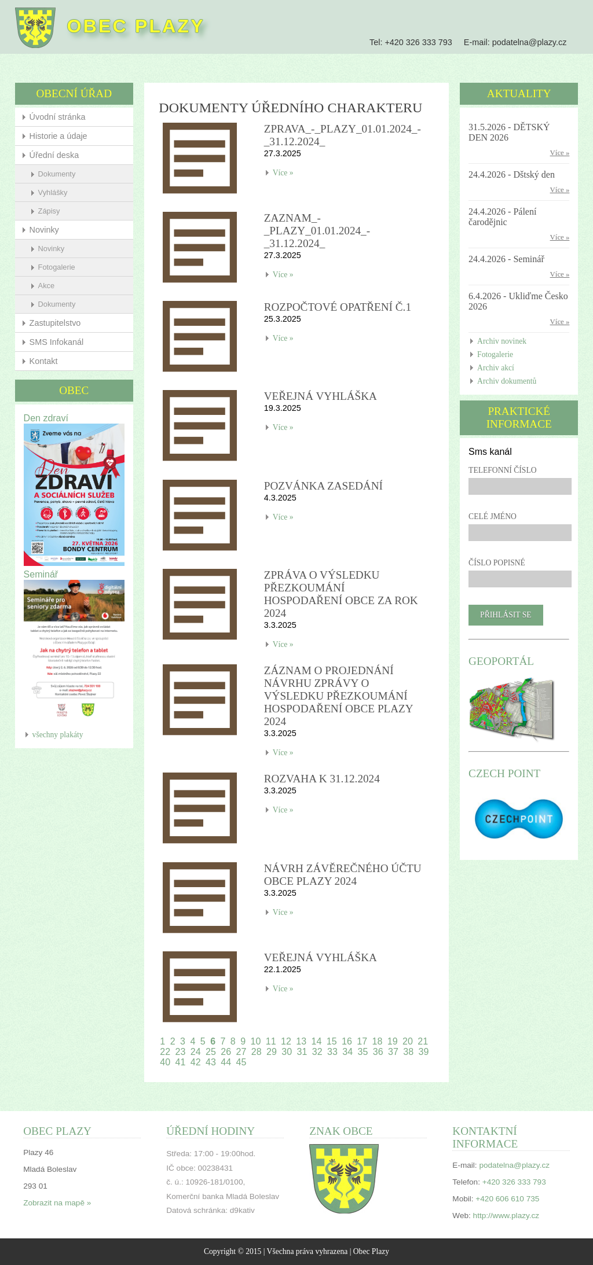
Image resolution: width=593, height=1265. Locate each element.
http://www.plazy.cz (506, 1215)
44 (226, 1062)
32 (317, 1052)
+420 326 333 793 (418, 42)
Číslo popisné (496, 562)
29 (271, 1052)
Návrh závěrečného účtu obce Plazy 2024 (343, 874)
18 (377, 1041)
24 (196, 1052)
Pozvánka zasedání (323, 486)
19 (392, 1041)
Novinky (44, 229)
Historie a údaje (58, 136)
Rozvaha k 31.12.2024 (322, 779)
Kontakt (44, 361)
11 (271, 1041)
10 (256, 1041)
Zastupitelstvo (55, 323)
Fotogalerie (56, 267)
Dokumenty (57, 174)
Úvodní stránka (58, 117)
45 (241, 1062)
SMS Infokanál (57, 342)
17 (362, 1041)
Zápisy (49, 211)
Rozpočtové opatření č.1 (337, 307)
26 (226, 1052)
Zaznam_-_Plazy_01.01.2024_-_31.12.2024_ (317, 230)
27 (241, 1052)
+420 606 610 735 (507, 1198)
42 (196, 1062)
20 (407, 1041)
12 (286, 1041)
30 (286, 1052)
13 (301, 1041)
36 (378, 1052)
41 (180, 1062)
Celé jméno (492, 516)
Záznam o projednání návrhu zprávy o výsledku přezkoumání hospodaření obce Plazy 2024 (338, 695)
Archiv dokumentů (506, 381)
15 (332, 1041)
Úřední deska (54, 155)
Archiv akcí (495, 367)
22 (165, 1052)
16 (347, 1041)
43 (211, 1062)
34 (347, 1052)
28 (256, 1052)
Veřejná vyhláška (320, 396)
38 (408, 1052)
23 (180, 1052)
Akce (46, 285)
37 (393, 1052)
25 (211, 1052)
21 (423, 1041)
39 (424, 1052)
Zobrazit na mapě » (57, 1202)
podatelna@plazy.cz (529, 42)
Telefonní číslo (502, 470)
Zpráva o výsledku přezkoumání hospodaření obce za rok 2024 (341, 594)
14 (317, 1041)
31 (302, 1052)
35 (363, 1052)
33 (332, 1052)
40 (165, 1062)
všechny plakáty (57, 734)
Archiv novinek (501, 341)
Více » (283, 172)
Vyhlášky (53, 192)
